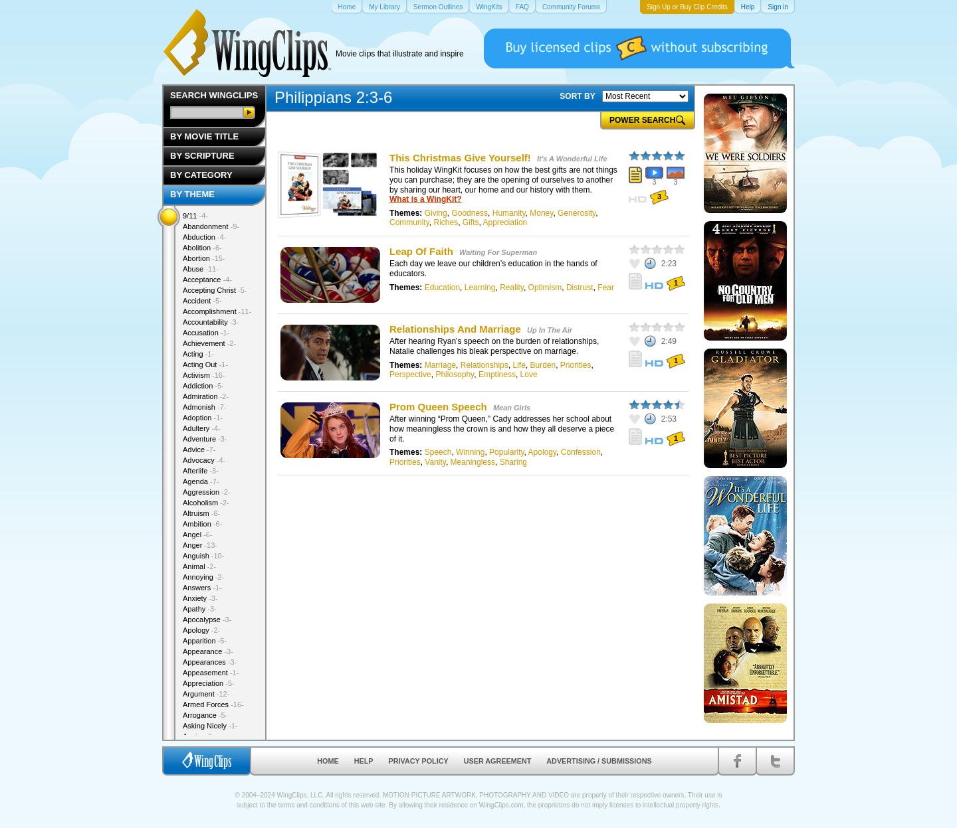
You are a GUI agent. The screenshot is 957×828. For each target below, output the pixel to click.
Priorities (575, 365)
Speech (438, 452)
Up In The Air (549, 330)
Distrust (579, 287)
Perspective (410, 374)
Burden (543, 365)
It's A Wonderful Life (572, 159)
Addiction (203, 386)
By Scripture (202, 156)
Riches (445, 222)
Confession (581, 452)
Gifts (471, 222)
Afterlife (201, 471)
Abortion (204, 258)
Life (518, 365)
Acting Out (205, 365)
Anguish (203, 556)
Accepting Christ (215, 290)
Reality (512, 287)
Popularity (506, 452)
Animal (199, 566)
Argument (206, 694)
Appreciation (505, 222)
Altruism (201, 513)
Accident (202, 301)
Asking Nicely (210, 726)
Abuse (201, 269)
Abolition (202, 248)
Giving (436, 213)
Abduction (204, 237)
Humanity (509, 213)
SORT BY (577, 96)
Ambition (202, 524)
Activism (204, 375)
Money (541, 213)
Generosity (576, 213)
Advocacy (204, 460)
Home (327, 761)
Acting (198, 354)
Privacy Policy (419, 761)
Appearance (208, 651)
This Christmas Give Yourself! (460, 157)
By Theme (192, 194)
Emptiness (497, 374)
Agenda (201, 481)
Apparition (205, 641)
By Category (201, 175)
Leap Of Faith (421, 251)
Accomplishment (217, 311)
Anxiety (200, 598)
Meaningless (473, 462)
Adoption (203, 418)
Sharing (513, 462)
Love (529, 374)
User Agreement (498, 761)
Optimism (545, 287)
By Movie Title (204, 136)
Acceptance (207, 280)
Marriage (440, 365)
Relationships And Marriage (455, 329)
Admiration (206, 396)
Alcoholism (206, 503)
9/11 (195, 216)
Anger (200, 545)
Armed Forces (213, 704)
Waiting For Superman (498, 252)
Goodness (469, 213)
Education (442, 287)
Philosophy (454, 374)
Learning (480, 287)
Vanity (435, 462)
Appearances (210, 662)
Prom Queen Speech (438, 406)
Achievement (209, 343)
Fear (605, 287)
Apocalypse (207, 619)
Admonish (204, 407)
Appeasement (211, 673)
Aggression (207, 492)
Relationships (484, 365)
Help (363, 761)
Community (409, 222)
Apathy (200, 609)
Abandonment (211, 226)
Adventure (205, 439)
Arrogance (205, 715)
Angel (198, 534)
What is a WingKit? (425, 199)
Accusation (206, 333)
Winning (470, 452)
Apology (542, 452)
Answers (202, 588)
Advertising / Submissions (598, 761)
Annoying (203, 577)
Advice (199, 450)
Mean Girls (511, 408)
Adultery (202, 428)
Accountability (211, 322)
